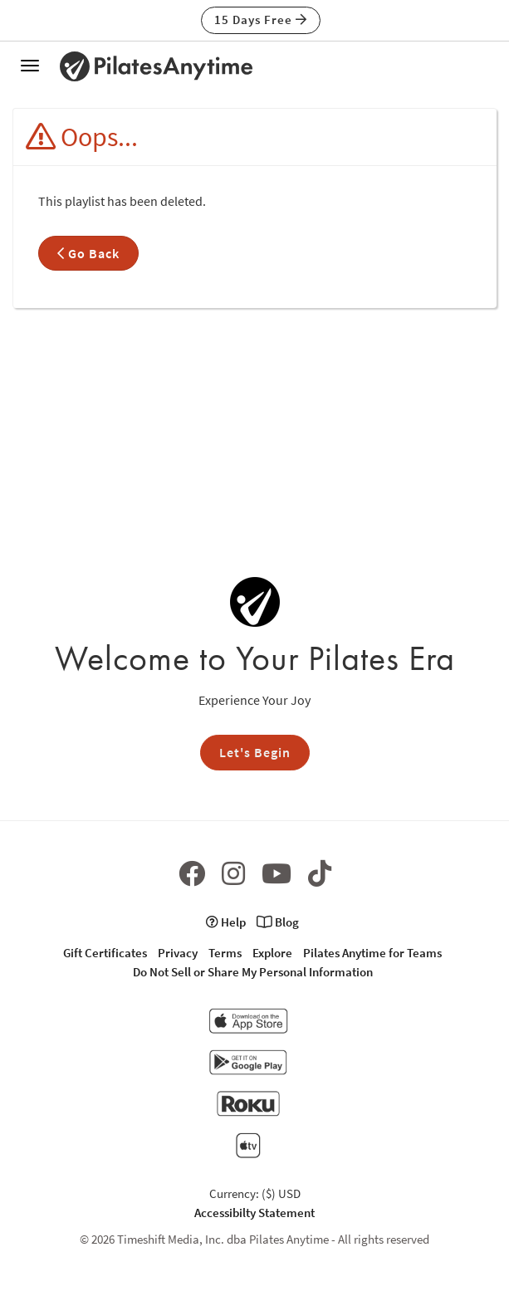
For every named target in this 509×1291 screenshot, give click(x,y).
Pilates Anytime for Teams (372, 953)
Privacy (178, 953)
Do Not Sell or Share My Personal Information (253, 972)
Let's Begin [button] (255, 752)
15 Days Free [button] (260, 19)
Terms (225, 953)
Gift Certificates (105, 953)
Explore (272, 953)
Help (226, 922)
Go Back (88, 253)
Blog (278, 922)
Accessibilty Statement (254, 1212)
